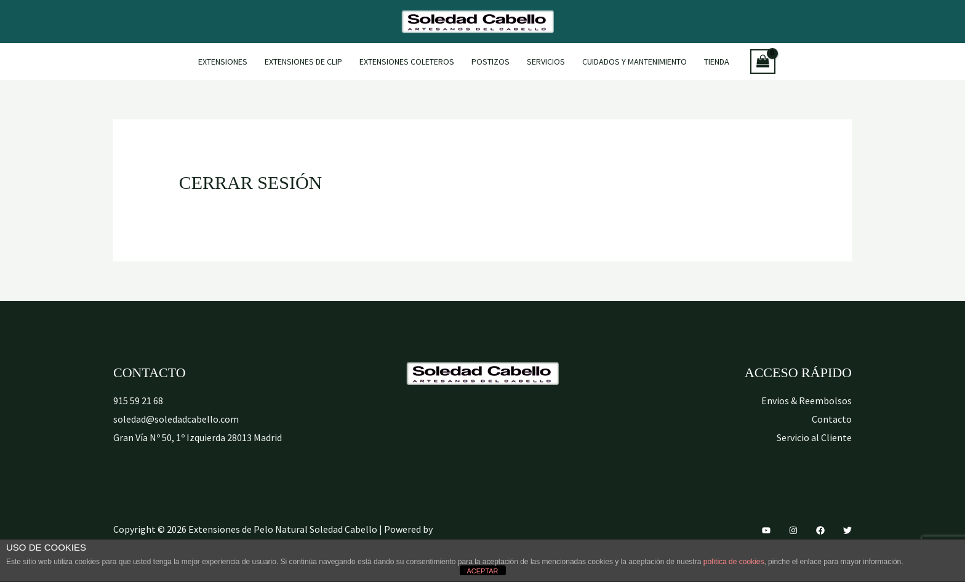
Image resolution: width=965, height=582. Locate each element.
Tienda (716, 61)
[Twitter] (847, 530)
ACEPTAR (482, 571)
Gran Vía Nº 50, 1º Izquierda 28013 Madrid (197, 437)
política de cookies (733, 561)
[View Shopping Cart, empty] (763, 61)
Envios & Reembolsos (806, 400)
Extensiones (222, 61)
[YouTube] (766, 530)
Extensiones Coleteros (406, 61)
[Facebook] (820, 530)
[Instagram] (793, 530)
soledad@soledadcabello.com (176, 419)
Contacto (832, 419)
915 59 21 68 (138, 400)
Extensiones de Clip (303, 61)
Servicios (546, 61)
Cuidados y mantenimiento (634, 61)
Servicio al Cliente (814, 437)
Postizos (490, 61)
